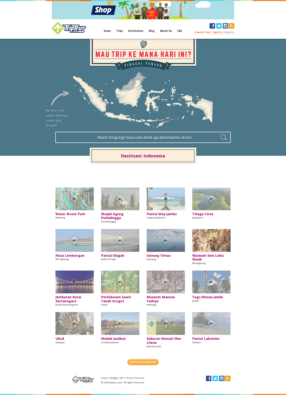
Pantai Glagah (112, 255)
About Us (166, 31)
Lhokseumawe (110, 342)
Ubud (59, 338)
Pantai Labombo (206, 338)
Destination (135, 31)
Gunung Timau (159, 255)
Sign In (216, 32)
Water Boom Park (70, 214)
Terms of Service (135, 378)
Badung (60, 217)
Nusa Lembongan (69, 255)
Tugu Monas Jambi (207, 297)
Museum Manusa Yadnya (161, 299)
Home (107, 31)
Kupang (151, 259)
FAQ (179, 31)
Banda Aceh (154, 346)
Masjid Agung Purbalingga (112, 216)
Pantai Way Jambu (162, 214)
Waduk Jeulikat (113, 338)
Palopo (196, 342)
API (121, 378)
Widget (114, 378)
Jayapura (197, 217)
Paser (104, 304)
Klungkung (62, 259)
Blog (152, 31)
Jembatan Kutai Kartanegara (68, 299)
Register (229, 32)
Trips (119, 31)
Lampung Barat (156, 217)
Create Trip (202, 32)
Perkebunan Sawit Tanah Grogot (116, 299)
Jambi (195, 300)
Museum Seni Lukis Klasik (208, 257)
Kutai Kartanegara (66, 304)
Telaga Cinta (202, 214)
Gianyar (60, 342)
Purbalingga (108, 221)
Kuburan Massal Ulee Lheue (164, 340)
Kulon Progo (108, 259)
